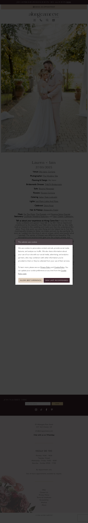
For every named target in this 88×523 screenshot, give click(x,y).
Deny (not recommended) (44, 284)
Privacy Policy (45, 263)
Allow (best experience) (44, 277)
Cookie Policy (59, 263)
